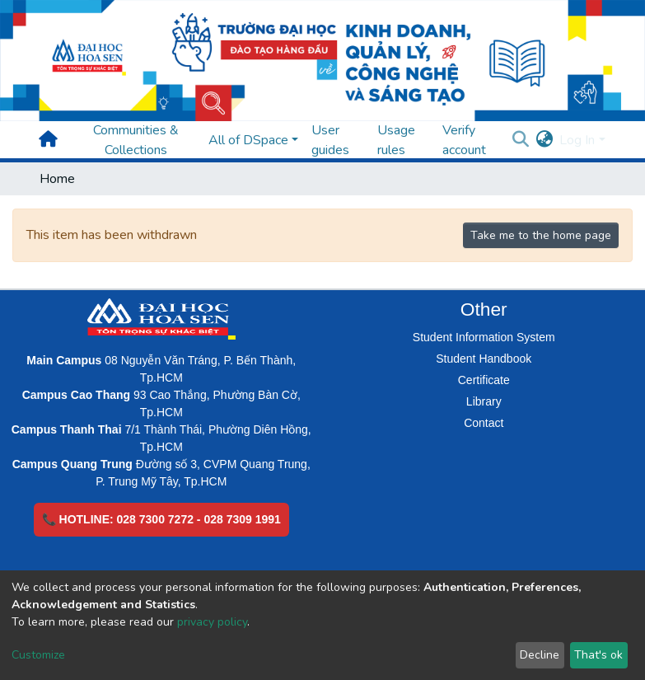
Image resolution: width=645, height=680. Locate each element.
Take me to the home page (540, 235)
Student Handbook (483, 358)
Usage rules (396, 140)
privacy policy (212, 622)
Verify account (464, 140)
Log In (577, 140)
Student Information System (484, 337)
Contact (483, 422)
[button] (544, 140)
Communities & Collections (136, 140)
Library (484, 401)
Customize (38, 655)
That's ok (598, 655)
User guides (330, 140)
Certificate (484, 380)
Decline (539, 655)
